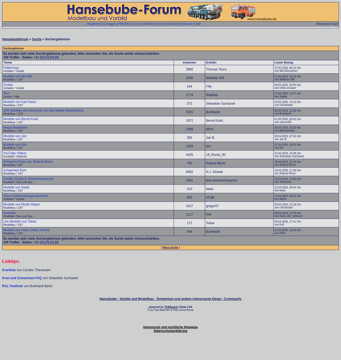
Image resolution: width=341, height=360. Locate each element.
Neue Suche (170, 247)
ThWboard (170, 307)
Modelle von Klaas (16, 187)
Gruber (8, 85)
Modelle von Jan (14, 136)
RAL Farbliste (13, 286)
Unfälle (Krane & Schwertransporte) (28, 179)
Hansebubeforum (15, 39)
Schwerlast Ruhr (15, 170)
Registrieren (94, 23)
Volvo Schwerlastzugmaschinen (25, 196)
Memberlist (150, 23)
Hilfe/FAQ (124, 23)
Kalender (187, 23)
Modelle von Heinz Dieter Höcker (26, 230)
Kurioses (9, 213)
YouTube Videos (14, 153)
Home (163, 23)
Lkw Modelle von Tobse (19, 221)
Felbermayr (11, 68)
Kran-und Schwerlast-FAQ (22, 278)
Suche (137, 23)
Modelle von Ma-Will (17, 76)
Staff (198, 23)
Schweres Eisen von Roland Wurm (27, 162)
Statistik (174, 23)
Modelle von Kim (15, 145)
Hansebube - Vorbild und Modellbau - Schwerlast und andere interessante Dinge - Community (170, 299)
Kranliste (9, 270)
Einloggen (110, 23)
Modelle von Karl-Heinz (19, 102)
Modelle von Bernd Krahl (20, 119)
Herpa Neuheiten (15, 127)
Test (6, 93)
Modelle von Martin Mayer (21, 204)
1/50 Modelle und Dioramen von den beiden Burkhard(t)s (43, 110)
